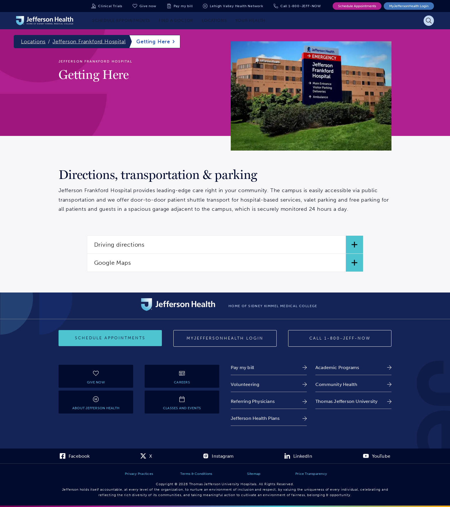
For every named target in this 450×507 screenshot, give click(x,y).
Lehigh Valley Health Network (236, 6)
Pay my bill (183, 6)
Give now (147, 6)
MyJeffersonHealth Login (408, 6)
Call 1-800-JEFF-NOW (300, 6)
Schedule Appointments (357, 6)
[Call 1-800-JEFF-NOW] (339, 338)
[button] (225, 244)
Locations (33, 41)
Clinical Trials (110, 6)
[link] (269, 367)
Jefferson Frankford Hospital (89, 41)
